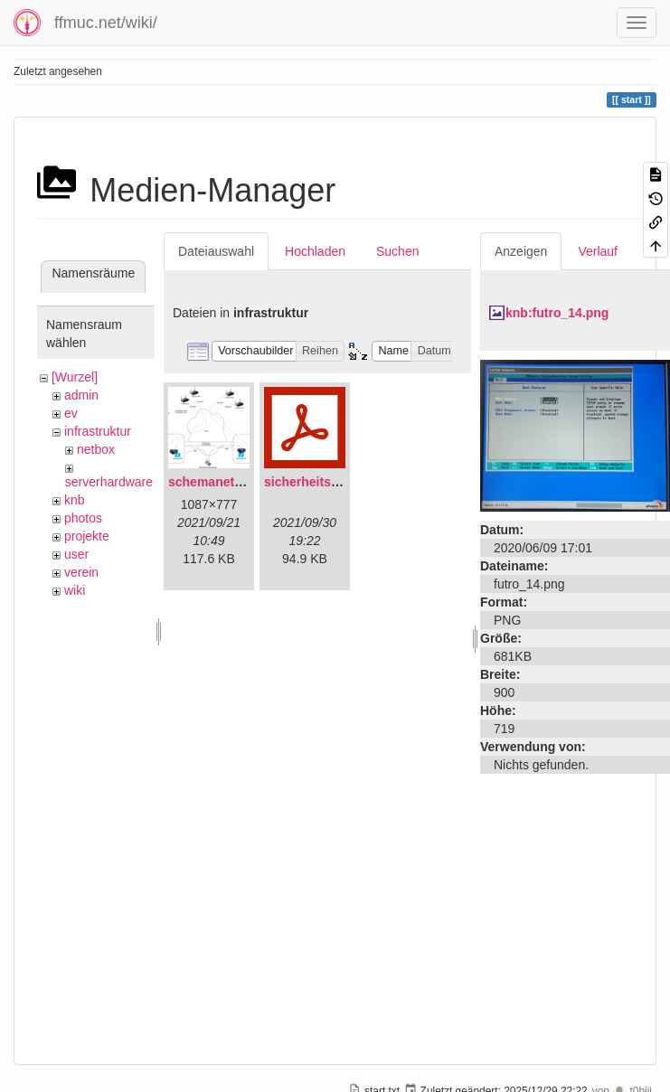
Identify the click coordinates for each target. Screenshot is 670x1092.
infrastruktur (97, 431)
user (76, 554)
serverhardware (109, 482)
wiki (74, 590)
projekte (86, 536)
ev (71, 413)
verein (81, 572)
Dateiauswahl (216, 251)
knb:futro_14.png (557, 313)
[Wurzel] (75, 377)
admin (81, 395)
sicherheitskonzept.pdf (332, 482)
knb (74, 500)
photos (83, 518)
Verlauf (598, 251)
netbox (96, 449)
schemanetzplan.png (230, 482)
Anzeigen (521, 251)
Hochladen (315, 251)
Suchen (397, 251)
